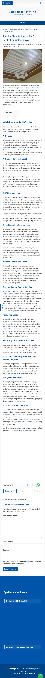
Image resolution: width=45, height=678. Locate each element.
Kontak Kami (7, 3)
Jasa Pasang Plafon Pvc (22, 12)
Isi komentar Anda (10, 515)
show (14, 113)
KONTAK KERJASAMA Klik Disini (19, 647)
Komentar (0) (10, 491)
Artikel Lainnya (25, 491)
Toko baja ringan (15, 673)
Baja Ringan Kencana (28, 673)
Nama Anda (7, 541)
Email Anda (7, 550)
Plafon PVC (16, 46)
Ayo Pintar (9, 592)
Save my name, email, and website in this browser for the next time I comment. (22, 562)
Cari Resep (21, 592)
